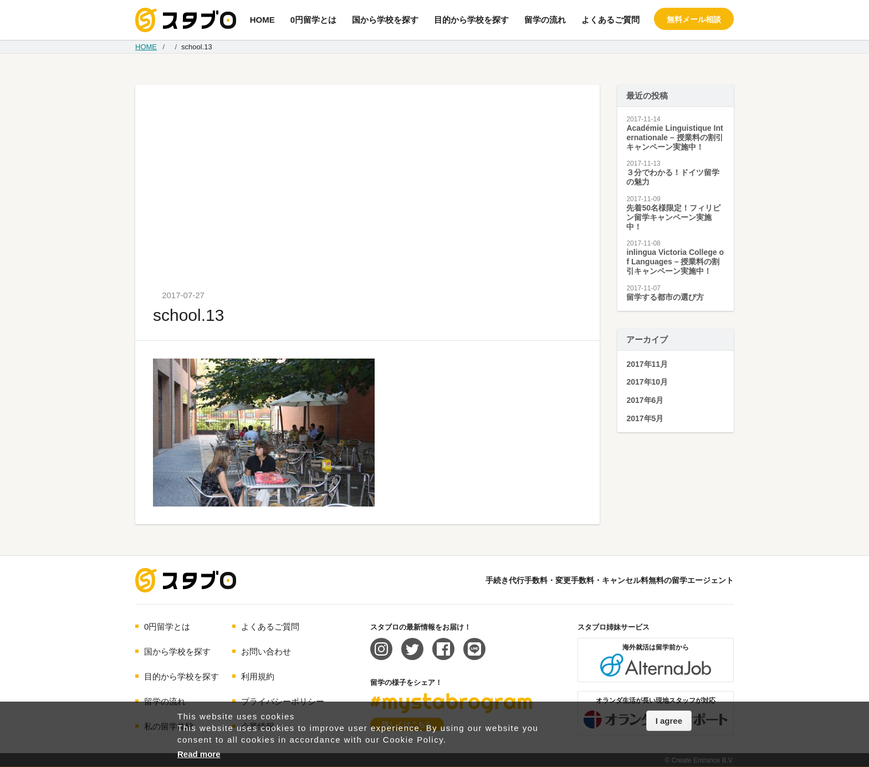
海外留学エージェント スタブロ (185, 580)
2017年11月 (647, 364)
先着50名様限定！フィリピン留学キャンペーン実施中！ (673, 217)
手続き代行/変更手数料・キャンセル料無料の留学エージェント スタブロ (185, 20)
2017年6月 (644, 400)
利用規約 (257, 676)
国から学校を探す (385, 19)
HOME (262, 19)
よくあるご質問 (610, 19)
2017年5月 (644, 418)
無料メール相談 (694, 19)
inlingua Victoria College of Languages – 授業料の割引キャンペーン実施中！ (675, 261)
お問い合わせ (266, 651)
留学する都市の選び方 (665, 297)
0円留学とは (313, 19)
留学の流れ (545, 19)
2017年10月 (647, 381)
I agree (669, 720)
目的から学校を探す (471, 19)
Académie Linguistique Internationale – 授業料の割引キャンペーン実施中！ (674, 137)
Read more (199, 754)
